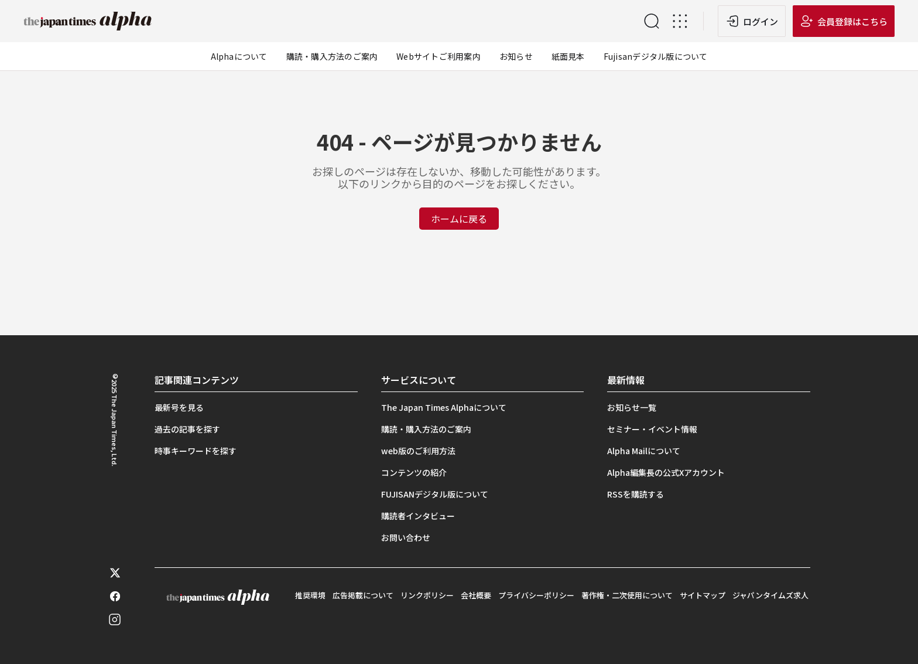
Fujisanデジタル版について (656, 56)
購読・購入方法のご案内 (332, 56)
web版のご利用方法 (418, 451)
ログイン (760, 21)
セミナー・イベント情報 (652, 429)
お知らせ (516, 56)
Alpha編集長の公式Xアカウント (666, 472)
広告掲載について (363, 595)
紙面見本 (568, 56)
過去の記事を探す (187, 429)
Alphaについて (239, 56)
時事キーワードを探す (196, 451)
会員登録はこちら (852, 21)
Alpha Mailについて (643, 451)
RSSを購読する (635, 494)
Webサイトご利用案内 (438, 56)
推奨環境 (310, 595)
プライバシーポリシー (536, 595)
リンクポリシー (427, 595)
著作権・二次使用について (627, 595)
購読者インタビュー (418, 516)
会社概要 (476, 595)
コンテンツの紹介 (414, 472)
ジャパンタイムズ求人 (770, 595)
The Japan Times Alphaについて (443, 407)
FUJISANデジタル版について (434, 494)
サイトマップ (702, 595)
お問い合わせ (405, 537)
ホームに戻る (459, 219)
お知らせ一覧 (631, 407)
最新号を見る (179, 407)
